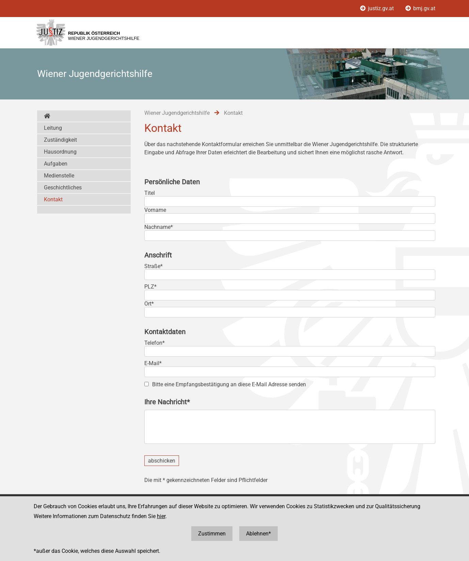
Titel (149, 193)
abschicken (161, 460)
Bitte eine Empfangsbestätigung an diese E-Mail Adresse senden (229, 384)
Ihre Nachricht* (167, 402)
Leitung (53, 128)
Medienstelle (59, 175)
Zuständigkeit (60, 140)
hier (161, 516)
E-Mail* (153, 363)
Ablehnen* (258, 533)
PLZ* (150, 286)
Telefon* (154, 343)
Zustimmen (212, 533)
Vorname (155, 210)
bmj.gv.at (420, 8)
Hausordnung (60, 152)
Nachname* (158, 227)
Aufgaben (55, 163)
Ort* (149, 303)
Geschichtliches (63, 187)
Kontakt (53, 199)
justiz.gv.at (377, 8)
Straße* (153, 266)
